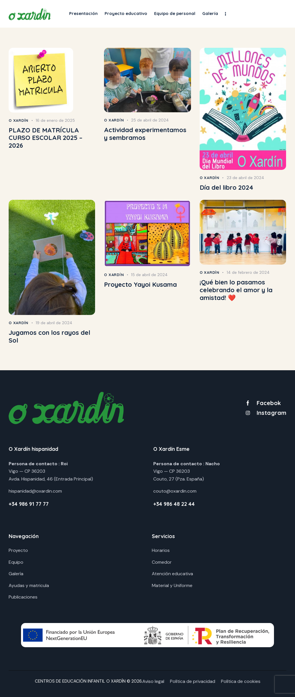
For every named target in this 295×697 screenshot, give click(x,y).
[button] (225, 13)
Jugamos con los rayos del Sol (49, 336)
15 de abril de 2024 (149, 274)
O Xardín (19, 120)
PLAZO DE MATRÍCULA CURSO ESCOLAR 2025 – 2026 (45, 137)
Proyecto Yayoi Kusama (140, 284)
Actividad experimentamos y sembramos (145, 133)
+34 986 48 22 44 (174, 504)
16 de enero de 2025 (55, 120)
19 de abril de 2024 (54, 322)
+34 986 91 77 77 (29, 504)
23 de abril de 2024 (245, 177)
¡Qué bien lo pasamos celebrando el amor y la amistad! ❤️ (236, 289)
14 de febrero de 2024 (248, 272)
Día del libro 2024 (226, 187)
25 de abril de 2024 (150, 120)
